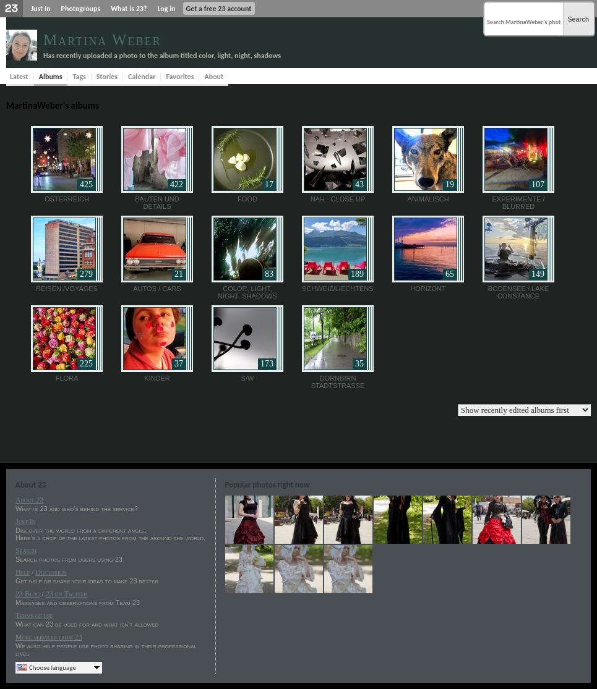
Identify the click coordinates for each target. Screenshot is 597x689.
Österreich (67, 199)
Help (22, 572)
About (213, 76)
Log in (166, 8)
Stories (107, 76)
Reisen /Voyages (67, 288)
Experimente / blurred (518, 202)
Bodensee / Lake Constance (518, 292)
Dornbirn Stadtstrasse (338, 381)
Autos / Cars (157, 288)
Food (247, 199)
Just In (41, 8)
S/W (247, 378)
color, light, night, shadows (247, 292)
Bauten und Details (157, 202)
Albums (50, 76)
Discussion (50, 572)
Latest (19, 76)
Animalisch (428, 199)
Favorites (180, 76)
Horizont (427, 288)
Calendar (141, 76)
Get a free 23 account (219, 8)
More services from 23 (48, 637)
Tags (78, 76)
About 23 (29, 500)
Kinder (157, 378)
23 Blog (27, 594)
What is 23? (129, 8)
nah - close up (338, 199)
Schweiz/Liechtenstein (345, 288)
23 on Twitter (66, 594)
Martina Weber (102, 40)
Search (578, 19)
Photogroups (81, 8)
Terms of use (34, 615)
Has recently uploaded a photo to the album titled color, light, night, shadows (162, 55)
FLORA (67, 378)
